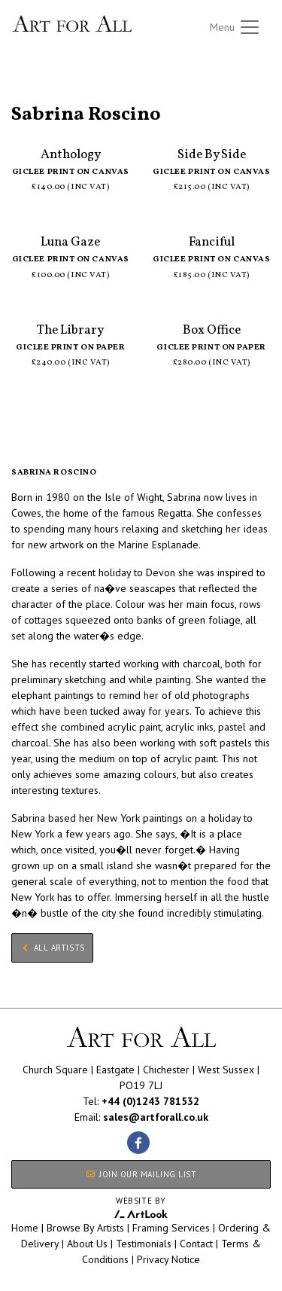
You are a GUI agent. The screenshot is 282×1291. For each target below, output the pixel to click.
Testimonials (143, 1243)
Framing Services (171, 1228)
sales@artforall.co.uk (155, 1117)
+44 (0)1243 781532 (150, 1101)
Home (24, 1228)
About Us (87, 1243)
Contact (196, 1243)
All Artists (36, 96)
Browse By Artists (85, 1228)
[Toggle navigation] (235, 27)
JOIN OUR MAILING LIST (140, 1174)
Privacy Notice (168, 1259)
